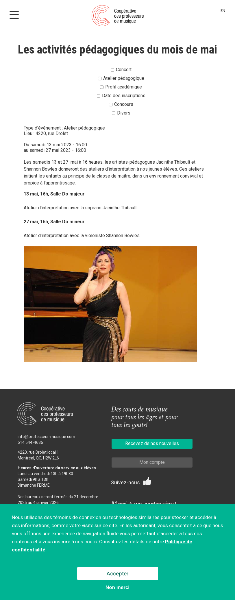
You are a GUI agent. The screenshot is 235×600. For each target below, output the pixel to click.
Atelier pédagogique (123, 78)
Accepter (118, 574)
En (223, 10)
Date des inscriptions (123, 95)
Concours (123, 104)
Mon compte (152, 462)
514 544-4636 (30, 442)
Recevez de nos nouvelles (152, 443)
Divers (123, 113)
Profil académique (123, 87)
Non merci (117, 588)
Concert (124, 69)
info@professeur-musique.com (46, 436)
